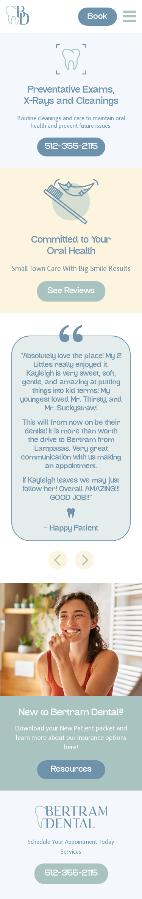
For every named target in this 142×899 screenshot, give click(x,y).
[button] (57, 560)
